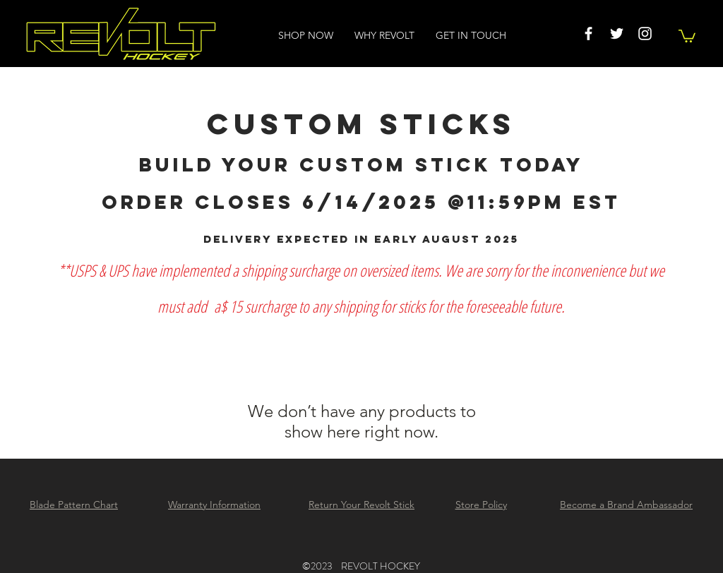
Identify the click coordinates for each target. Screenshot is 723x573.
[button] (687, 35)
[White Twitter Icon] (617, 33)
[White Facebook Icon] (588, 33)
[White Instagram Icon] (645, 33)
